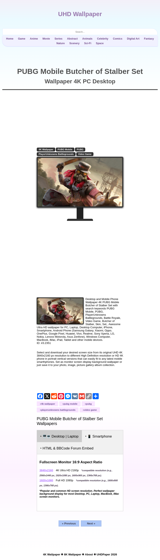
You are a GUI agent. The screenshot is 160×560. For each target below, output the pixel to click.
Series (58, 38)
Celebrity (102, 38)
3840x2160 (46, 470)
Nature (60, 43)
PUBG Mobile (65, 149)
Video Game (85, 154)
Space (100, 43)
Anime (34, 38)
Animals (87, 38)
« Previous (69, 523)
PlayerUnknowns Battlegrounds (56, 154)
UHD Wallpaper (80, 14)
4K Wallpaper (46, 149)
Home (9, 38)
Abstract (72, 38)
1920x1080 (46, 480)
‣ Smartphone (98, 436)
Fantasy (149, 38)
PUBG (80, 149)
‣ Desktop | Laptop (59, 436)
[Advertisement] (80, 257)
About (89, 554)
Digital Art (133, 38)
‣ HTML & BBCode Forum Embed (66, 448)
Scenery (74, 43)
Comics (117, 38)
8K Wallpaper (72, 554)
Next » (91, 523)
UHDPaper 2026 (107, 554)
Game (21, 38)
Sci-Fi (87, 43)
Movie (46, 38)
